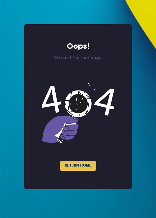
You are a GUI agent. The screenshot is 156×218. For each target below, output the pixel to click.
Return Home (78, 165)
